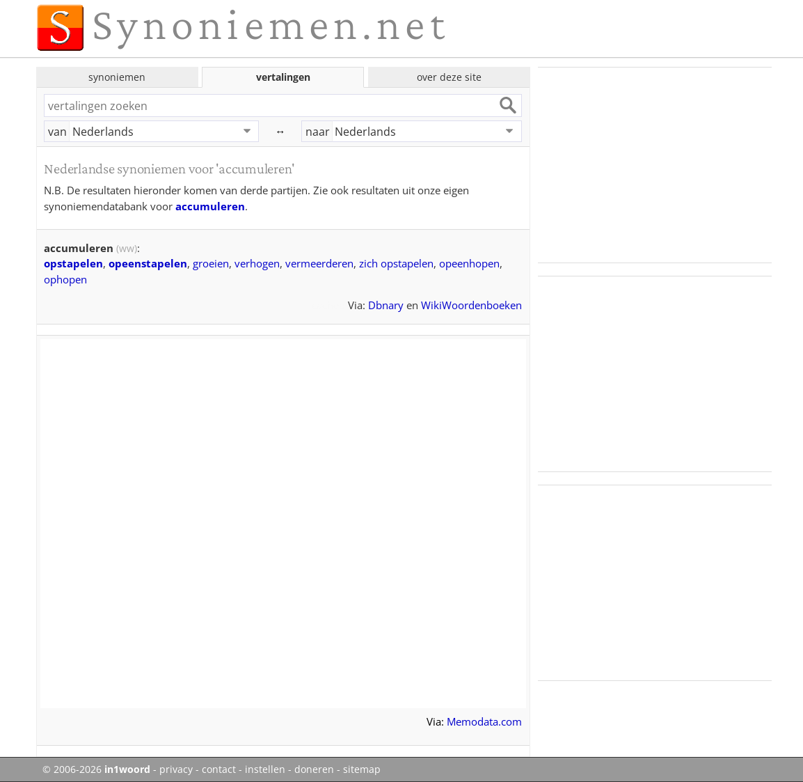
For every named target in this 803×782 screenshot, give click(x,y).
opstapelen (73, 263)
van (57, 131)
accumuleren (210, 206)
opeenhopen (469, 263)
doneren (314, 769)
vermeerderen (319, 263)
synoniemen (116, 77)
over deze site (449, 77)
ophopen (65, 279)
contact (219, 769)
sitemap (362, 769)
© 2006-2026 (96, 769)
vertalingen (283, 77)
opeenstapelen (148, 263)
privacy (176, 769)
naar (317, 131)
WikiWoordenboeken (471, 305)
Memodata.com (484, 721)
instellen (265, 769)
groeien (211, 263)
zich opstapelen (396, 263)
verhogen (257, 263)
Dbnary (386, 305)
